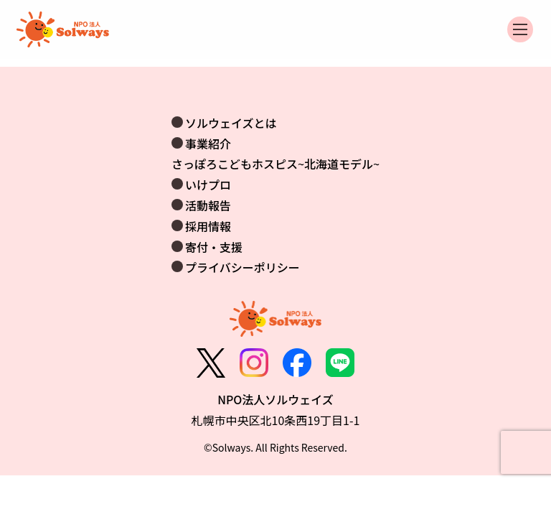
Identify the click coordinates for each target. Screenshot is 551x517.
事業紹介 (208, 143)
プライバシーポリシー (242, 267)
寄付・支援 (213, 247)
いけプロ (208, 184)
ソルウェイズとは (231, 122)
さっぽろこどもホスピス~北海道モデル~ (275, 163)
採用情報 (208, 226)
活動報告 (208, 205)
